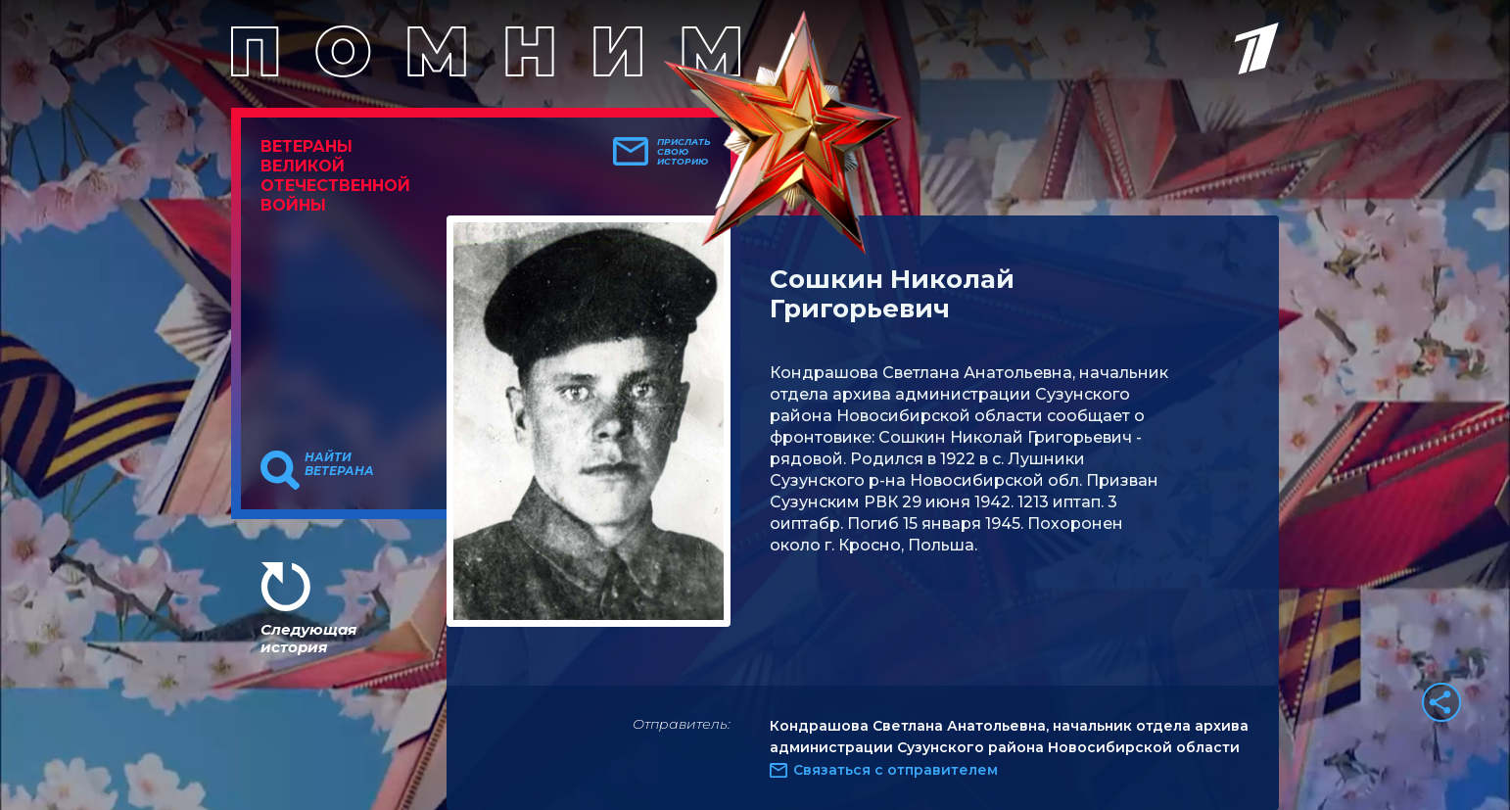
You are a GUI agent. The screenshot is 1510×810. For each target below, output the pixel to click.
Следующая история (308, 638)
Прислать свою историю (684, 152)
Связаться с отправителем (895, 770)
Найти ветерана (339, 464)
